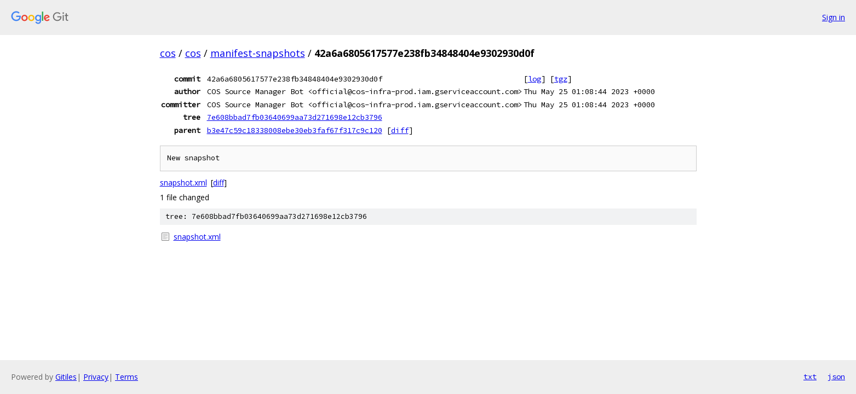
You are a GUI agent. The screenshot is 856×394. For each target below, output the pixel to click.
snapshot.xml (183, 182)
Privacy (95, 377)
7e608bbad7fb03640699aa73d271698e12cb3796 (294, 117)
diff (400, 130)
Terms (126, 377)
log (534, 79)
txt (810, 376)
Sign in (833, 17)
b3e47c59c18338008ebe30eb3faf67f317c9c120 (294, 130)
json (836, 376)
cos (168, 53)
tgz (560, 79)
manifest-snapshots (257, 53)
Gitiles (66, 377)
